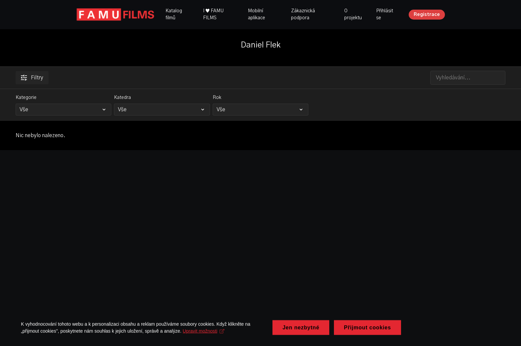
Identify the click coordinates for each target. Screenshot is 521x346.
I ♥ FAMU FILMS (213, 14)
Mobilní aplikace (256, 14)
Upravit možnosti (186, 336)
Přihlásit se (384, 14)
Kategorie (26, 97)
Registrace (427, 14)
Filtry (32, 78)
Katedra (122, 97)
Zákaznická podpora (303, 14)
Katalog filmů (173, 14)
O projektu (353, 14)
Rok (217, 97)
